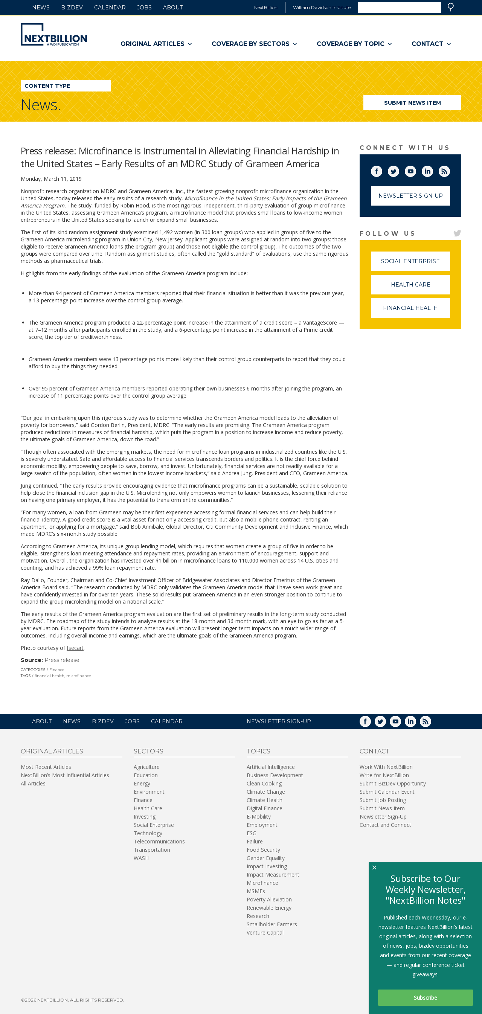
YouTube (415, 169)
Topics (258, 751)
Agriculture (147, 766)
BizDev (72, 7)
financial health (49, 675)
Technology (148, 833)
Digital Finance (264, 808)
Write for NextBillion (384, 775)
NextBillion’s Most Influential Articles (65, 775)
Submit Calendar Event (387, 791)
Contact (432, 44)
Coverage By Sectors (255, 44)
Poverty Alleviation (269, 899)
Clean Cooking (264, 783)
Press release (61, 660)
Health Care (420, 287)
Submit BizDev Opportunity (393, 783)
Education (146, 775)
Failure (255, 841)
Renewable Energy (269, 907)
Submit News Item (412, 102)
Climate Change (266, 791)
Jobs (144, 7)
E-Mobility (259, 816)
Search (451, 7)
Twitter (398, 169)
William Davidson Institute (322, 7)
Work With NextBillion (386, 766)
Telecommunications (159, 841)
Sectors (148, 751)
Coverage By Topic (355, 44)
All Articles (33, 783)
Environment (149, 791)
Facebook (381, 169)
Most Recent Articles (46, 766)
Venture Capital (265, 932)
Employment (262, 824)
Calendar (110, 7)
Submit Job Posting (383, 800)
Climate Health (264, 800)
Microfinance (262, 882)
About (173, 7)
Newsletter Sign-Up (410, 195)
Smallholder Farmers (272, 924)
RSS (449, 169)
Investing (145, 816)
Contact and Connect (385, 824)
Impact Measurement (273, 874)
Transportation (152, 849)
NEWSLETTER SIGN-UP (279, 721)
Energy (142, 783)
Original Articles (156, 44)
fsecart (75, 647)
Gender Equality (266, 858)
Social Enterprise (415, 264)
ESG (251, 833)
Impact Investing (267, 866)
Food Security (263, 849)
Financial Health (416, 311)
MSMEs (256, 891)
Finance (56, 669)
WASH (141, 858)
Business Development (275, 775)
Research (258, 915)
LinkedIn (432, 169)
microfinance (78, 675)
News (41, 7)
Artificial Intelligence (271, 766)
